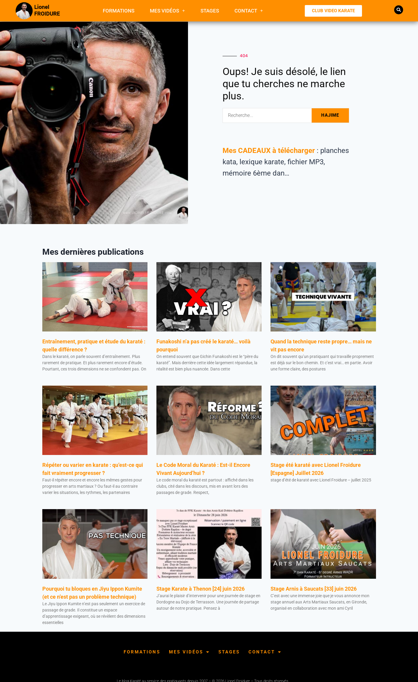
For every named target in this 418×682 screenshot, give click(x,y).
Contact (248, 10)
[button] (398, 9)
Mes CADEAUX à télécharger (269, 150)
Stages (210, 11)
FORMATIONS (118, 11)
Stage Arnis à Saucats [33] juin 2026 (314, 589)
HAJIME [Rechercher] (330, 115)
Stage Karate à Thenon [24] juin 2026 (200, 589)
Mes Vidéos (167, 10)
